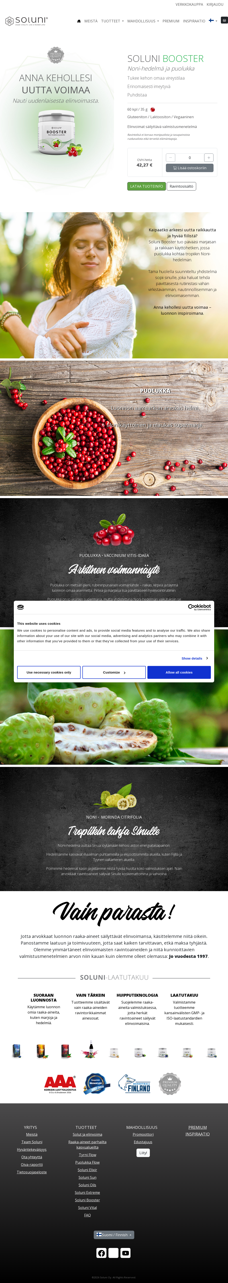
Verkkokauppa (189, 4)
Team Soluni (31, 1142)
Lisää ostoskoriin (189, 167)
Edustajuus (143, 1142)
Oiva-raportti (32, 1164)
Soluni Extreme (87, 1192)
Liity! (143, 1152)
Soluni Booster (87, 1200)
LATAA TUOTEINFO (146, 186)
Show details (192, 658)
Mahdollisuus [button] (141, 21)
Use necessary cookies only (48, 672)
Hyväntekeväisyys (32, 1149)
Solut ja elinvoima (87, 1134)
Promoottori (143, 1134)
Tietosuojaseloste (32, 1172)
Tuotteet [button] (111, 21)
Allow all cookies (179, 672)
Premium (171, 21)
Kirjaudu (215, 4)
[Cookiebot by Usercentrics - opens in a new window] (191, 607)
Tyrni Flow (87, 1154)
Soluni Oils (87, 1185)
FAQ (87, 1215)
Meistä (91, 21)
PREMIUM (197, 1127)
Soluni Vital (87, 1207)
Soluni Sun (87, 1177)
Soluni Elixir (87, 1169)
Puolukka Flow (87, 1162)
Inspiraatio (194, 21)
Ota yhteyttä (31, 1157)
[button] (213, 21)
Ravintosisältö (181, 186)
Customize (114, 672)
